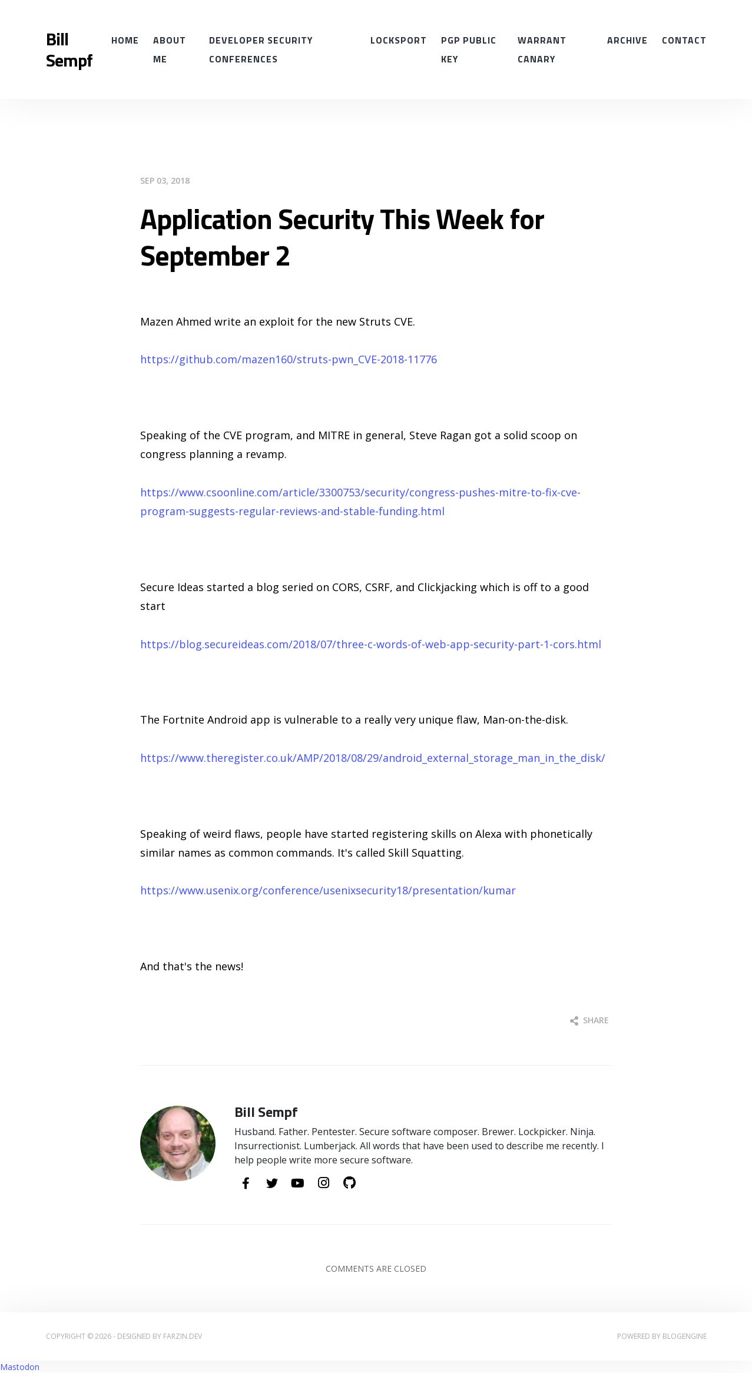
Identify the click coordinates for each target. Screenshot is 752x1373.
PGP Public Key (468, 49)
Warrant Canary (542, 49)
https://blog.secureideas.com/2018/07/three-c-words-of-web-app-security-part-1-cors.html (370, 644)
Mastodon (19, 1366)
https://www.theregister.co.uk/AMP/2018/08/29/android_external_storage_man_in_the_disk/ (372, 758)
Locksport (398, 40)
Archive (627, 40)
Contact (684, 40)
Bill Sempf (69, 49)
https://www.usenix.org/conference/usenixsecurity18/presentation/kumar (328, 890)
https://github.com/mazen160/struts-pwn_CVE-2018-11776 (288, 359)
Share (589, 1020)
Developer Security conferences (261, 49)
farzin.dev (182, 1336)
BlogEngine (684, 1336)
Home (125, 40)
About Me (169, 49)
